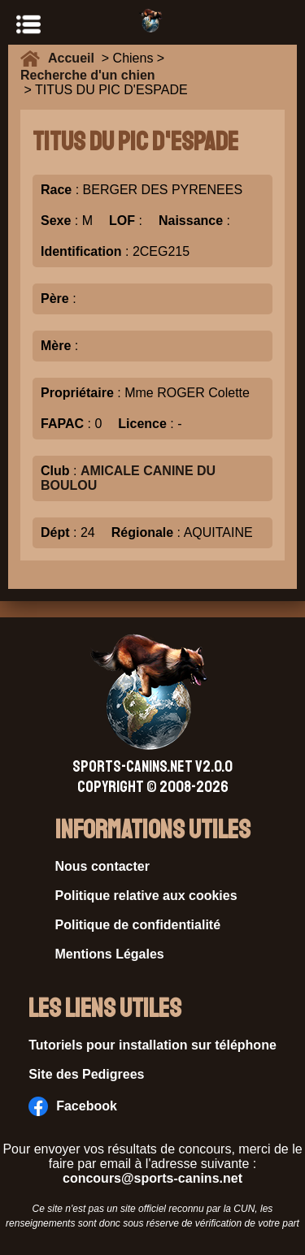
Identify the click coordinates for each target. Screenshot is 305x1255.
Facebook (72, 1106)
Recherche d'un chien (87, 75)
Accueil (75, 58)
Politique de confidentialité (138, 925)
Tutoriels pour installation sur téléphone (152, 1045)
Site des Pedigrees (86, 1074)
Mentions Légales (109, 954)
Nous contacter (102, 866)
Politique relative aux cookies (146, 895)
